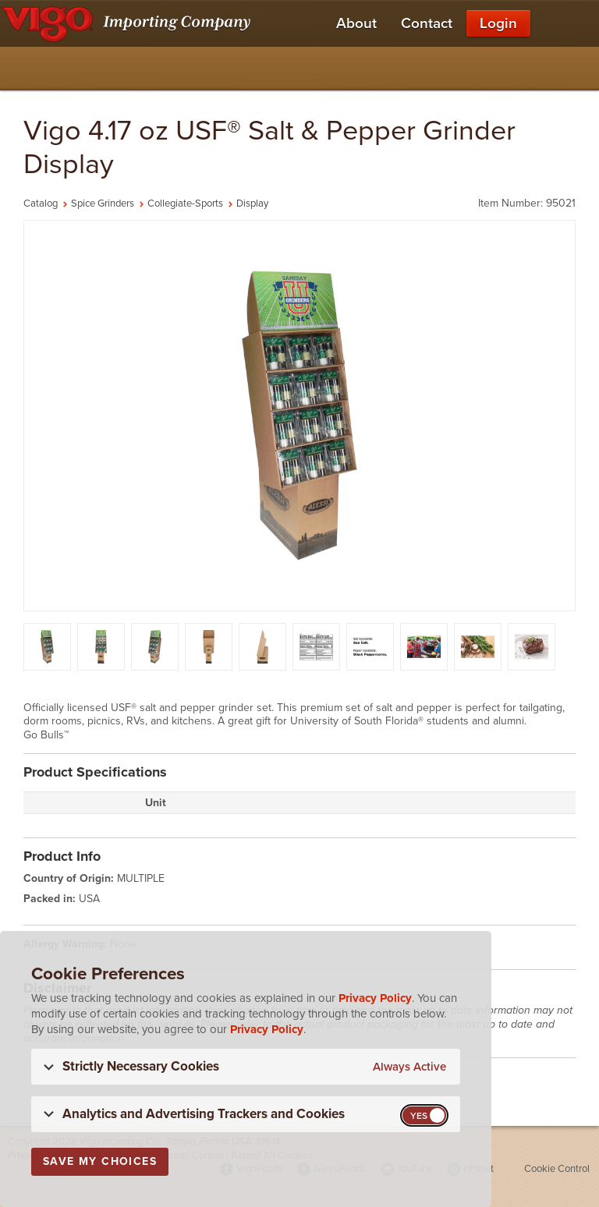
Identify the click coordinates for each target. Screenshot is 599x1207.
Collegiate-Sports (185, 203)
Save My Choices (100, 1161)
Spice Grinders (102, 203)
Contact (426, 23)
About (356, 23)
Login (498, 23)
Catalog (40, 203)
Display (252, 203)
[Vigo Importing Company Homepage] (128, 23)
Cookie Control (557, 1169)
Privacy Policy (375, 998)
